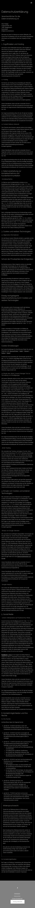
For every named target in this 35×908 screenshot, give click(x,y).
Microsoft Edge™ (14, 351)
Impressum (17, 893)
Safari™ (21, 351)
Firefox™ (3, 353)
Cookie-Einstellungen (17, 898)
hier (15, 675)
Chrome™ (26, 351)
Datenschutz (17, 896)
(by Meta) (6, 655)
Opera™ (9, 353)
